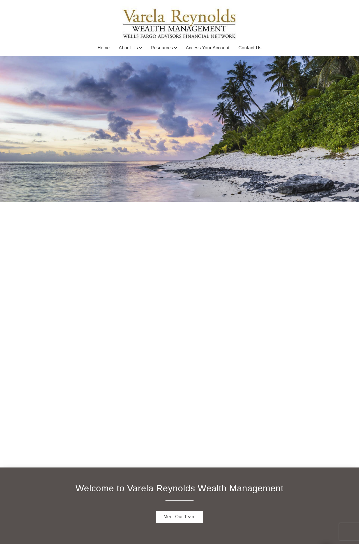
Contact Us (249, 47)
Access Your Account (208, 47)
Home (104, 47)
